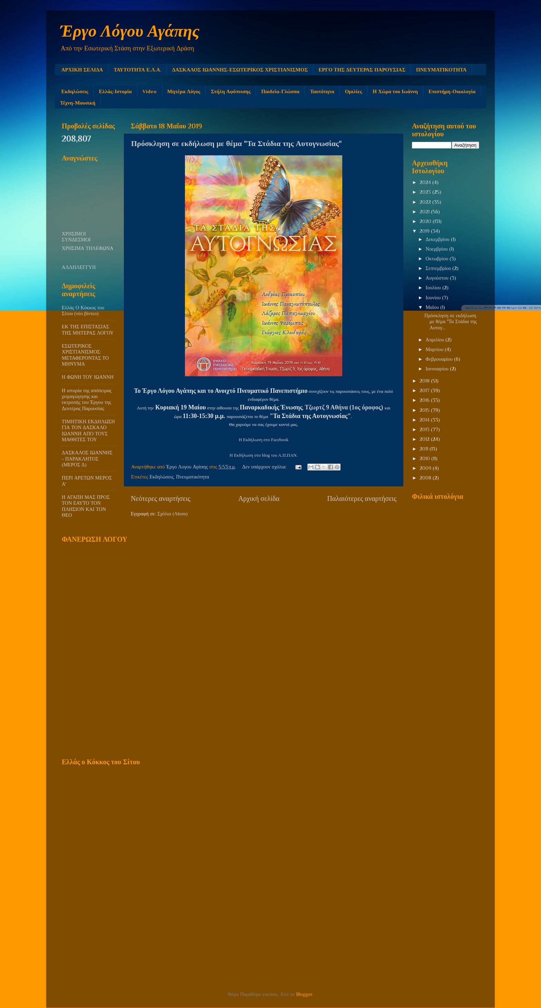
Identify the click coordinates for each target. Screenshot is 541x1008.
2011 (425, 449)
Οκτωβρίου (438, 258)
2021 (425, 211)
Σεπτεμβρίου (439, 268)
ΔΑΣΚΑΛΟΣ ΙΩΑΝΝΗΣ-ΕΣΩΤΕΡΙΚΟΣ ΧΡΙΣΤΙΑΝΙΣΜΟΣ (240, 69)
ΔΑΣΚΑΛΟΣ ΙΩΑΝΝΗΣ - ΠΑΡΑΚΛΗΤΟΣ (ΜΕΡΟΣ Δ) (87, 458)
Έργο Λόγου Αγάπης (129, 31)
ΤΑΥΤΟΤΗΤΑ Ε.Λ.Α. (137, 69)
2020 (426, 221)
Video (149, 91)
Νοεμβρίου (437, 249)
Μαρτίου (435, 349)
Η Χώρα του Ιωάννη (395, 91)
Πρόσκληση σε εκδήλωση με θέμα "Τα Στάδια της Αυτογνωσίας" (236, 143)
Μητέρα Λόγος (183, 91)
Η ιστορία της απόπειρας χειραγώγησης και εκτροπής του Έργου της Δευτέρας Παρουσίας (86, 399)
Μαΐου (433, 307)
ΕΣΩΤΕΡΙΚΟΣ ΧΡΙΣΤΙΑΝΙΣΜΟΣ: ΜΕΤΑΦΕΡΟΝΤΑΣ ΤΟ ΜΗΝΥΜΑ (85, 355)
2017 (425, 390)
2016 (425, 400)
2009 (426, 468)
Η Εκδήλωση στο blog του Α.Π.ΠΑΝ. (263, 455)
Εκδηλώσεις (74, 91)
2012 (425, 439)
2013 (425, 429)
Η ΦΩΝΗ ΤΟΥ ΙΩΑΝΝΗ (88, 377)
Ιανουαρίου (438, 368)
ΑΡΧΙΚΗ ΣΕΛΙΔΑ (82, 69)
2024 (426, 182)
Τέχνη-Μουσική (77, 103)
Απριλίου (436, 339)
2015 (425, 410)
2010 (425, 458)
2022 (426, 202)
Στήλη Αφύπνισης (230, 91)
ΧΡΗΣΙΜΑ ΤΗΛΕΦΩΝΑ (88, 248)
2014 (425, 420)
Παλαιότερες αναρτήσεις (361, 498)
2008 (426, 478)
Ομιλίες (353, 91)
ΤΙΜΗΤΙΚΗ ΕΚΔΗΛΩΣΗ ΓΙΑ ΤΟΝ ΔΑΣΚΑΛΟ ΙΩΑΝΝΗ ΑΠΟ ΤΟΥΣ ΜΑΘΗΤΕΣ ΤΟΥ (88, 430)
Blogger (304, 994)
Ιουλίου (434, 287)
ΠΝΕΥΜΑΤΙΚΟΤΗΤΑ (441, 69)
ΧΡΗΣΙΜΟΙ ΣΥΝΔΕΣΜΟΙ (76, 236)
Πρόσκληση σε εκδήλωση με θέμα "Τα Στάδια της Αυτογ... (450, 321)
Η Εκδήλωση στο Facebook (263, 439)
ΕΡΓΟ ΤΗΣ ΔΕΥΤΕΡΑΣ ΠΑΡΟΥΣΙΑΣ (361, 69)
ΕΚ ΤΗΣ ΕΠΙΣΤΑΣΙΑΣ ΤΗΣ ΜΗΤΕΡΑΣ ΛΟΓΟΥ (88, 329)
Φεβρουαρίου (440, 359)
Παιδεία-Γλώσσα (280, 91)
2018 (425, 381)
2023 (426, 192)
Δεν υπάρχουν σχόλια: (265, 466)
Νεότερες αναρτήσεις (160, 498)
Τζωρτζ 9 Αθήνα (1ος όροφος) (344, 407)
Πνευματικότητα (192, 476)
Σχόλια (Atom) (172, 513)
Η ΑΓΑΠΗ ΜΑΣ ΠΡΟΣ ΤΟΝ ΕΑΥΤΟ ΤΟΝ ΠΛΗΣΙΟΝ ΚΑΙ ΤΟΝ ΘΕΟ (86, 506)
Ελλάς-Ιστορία (115, 91)
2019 (425, 231)
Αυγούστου (438, 278)
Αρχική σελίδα (258, 498)
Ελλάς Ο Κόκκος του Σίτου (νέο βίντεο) (83, 310)
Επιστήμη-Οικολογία (452, 91)
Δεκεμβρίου (438, 239)
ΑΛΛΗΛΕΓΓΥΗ (79, 267)
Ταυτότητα (322, 91)
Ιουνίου (434, 297)
